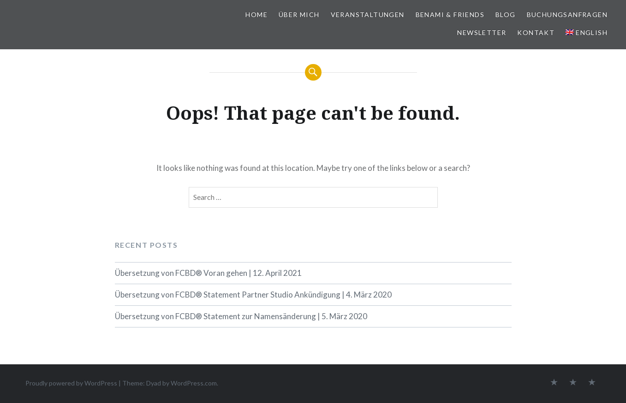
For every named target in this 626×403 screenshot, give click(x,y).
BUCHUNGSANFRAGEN (567, 14)
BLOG (505, 14)
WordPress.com (194, 383)
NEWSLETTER (481, 32)
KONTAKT (535, 32)
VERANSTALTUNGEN (368, 14)
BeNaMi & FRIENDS (450, 14)
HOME (256, 14)
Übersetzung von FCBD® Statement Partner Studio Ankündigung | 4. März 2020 (253, 294)
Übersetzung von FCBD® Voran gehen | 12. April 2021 (208, 273)
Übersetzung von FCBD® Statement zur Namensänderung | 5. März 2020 (241, 316)
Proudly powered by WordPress (71, 383)
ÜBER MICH (299, 14)
